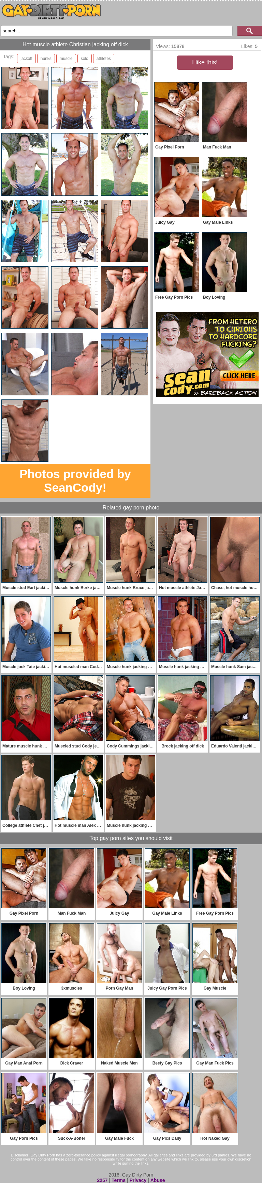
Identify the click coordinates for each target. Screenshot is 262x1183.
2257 (102, 1180)
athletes (104, 58)
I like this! (205, 62)
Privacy (137, 1180)
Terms (119, 1180)
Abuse (157, 1180)
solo (84, 58)
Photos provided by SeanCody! (75, 480)
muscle (66, 58)
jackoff (26, 58)
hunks (46, 58)
